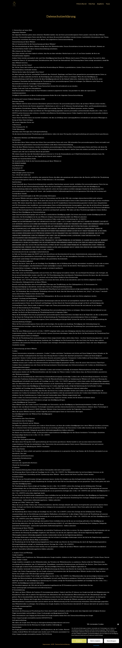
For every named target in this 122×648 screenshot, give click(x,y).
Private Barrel (81, 4)
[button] (118, 634)
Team (108, 4)
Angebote (100, 4)
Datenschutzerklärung (62, 644)
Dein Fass (92, 4)
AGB (52, 644)
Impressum (46, 644)
